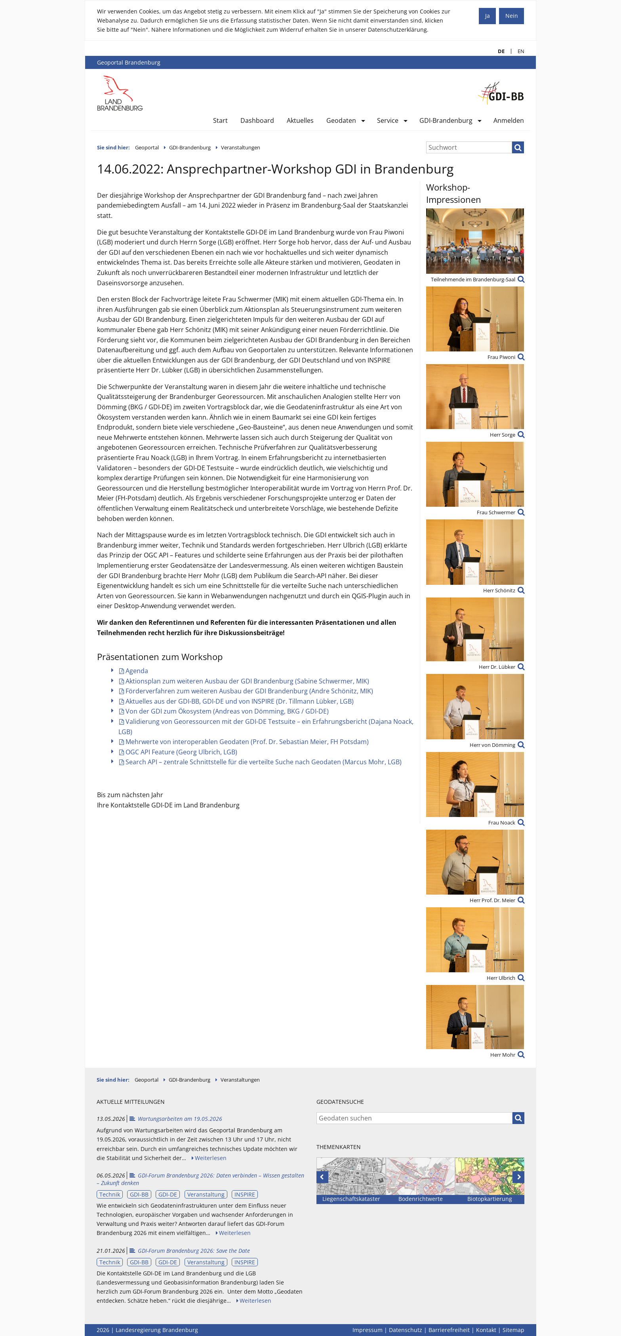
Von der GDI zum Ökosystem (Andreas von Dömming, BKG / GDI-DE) (227, 711)
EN (517, 51)
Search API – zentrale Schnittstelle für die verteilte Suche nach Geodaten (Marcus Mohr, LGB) (264, 762)
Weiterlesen (211, 1158)
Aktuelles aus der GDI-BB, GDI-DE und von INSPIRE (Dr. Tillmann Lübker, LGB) (240, 701)
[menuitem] (220, 122)
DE (498, 51)
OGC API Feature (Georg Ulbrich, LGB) (181, 752)
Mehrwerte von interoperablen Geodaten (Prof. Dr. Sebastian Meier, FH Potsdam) (247, 741)
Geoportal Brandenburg (128, 62)
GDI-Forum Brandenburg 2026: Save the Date (189, 1250)
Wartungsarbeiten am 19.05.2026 (175, 1118)
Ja (487, 15)
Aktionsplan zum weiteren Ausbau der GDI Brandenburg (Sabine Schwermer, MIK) (247, 681)
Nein (511, 15)
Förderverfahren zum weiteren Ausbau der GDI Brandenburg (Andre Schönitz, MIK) (249, 691)
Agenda (137, 670)
